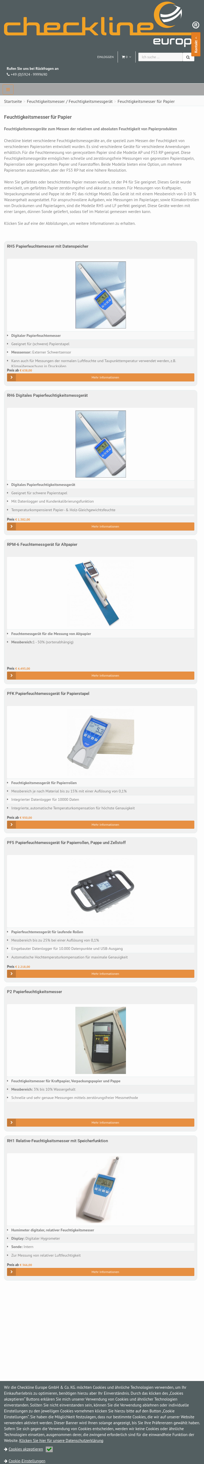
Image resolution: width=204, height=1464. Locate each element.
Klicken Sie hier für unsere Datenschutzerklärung (61, 1440)
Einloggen (105, 57)
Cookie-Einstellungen (27, 1460)
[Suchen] (188, 57)
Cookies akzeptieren (31, 1449)
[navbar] (8, 89)
